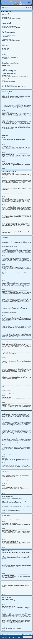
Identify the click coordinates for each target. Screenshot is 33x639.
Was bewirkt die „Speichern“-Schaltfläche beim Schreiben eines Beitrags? (11, 40)
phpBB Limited (20, 600)
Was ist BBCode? (4, 44)
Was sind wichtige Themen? (5, 49)
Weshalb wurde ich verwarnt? (5, 38)
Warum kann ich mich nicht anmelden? (6, 17)
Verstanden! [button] (27, 636)
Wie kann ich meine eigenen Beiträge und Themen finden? (9, 73)
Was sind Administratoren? (5, 53)
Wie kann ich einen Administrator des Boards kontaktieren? (9, 87)
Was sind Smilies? (4, 46)
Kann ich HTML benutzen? (5, 45)
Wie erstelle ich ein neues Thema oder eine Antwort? (8, 32)
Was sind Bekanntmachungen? (5, 48)
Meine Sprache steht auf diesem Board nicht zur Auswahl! (9, 26)
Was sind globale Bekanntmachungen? (6, 47)
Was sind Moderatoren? (4, 54)
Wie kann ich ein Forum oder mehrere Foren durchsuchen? (9, 70)
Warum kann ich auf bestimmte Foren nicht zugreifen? (8, 37)
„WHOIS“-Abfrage (5, 615)
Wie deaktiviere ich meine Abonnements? (7, 78)
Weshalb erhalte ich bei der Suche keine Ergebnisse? (8, 71)
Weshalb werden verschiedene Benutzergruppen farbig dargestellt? (10, 57)
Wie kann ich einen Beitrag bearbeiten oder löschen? (8, 33)
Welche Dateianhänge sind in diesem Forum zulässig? (8, 81)
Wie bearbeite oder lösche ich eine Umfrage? (7, 36)
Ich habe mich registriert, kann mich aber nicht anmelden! (9, 16)
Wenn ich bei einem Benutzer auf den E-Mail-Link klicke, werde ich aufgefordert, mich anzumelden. (14, 29)
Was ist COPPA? (4, 15)
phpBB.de (15, 602)
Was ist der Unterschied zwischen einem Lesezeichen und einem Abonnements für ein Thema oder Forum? (15, 76)
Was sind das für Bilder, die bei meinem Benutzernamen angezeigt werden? (11, 27)
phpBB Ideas (11, 608)
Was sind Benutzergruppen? (5, 55)
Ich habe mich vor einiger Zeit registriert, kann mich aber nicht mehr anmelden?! (11, 18)
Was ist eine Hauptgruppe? (5, 58)
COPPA (18, 121)
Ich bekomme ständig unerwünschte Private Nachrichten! (9, 62)
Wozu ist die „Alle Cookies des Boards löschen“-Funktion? (9, 20)
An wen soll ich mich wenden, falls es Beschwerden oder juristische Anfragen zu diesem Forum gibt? (14, 86)
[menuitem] (7, 7)
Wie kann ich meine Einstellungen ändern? (7, 23)
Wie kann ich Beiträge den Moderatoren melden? (8, 39)
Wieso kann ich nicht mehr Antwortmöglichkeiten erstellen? (9, 35)
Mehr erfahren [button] (17, 637)
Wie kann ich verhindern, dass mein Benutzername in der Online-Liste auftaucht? (12, 24)
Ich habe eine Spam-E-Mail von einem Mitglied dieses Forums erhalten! (10, 63)
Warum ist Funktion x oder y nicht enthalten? (7, 85)
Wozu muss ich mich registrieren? (6, 14)
